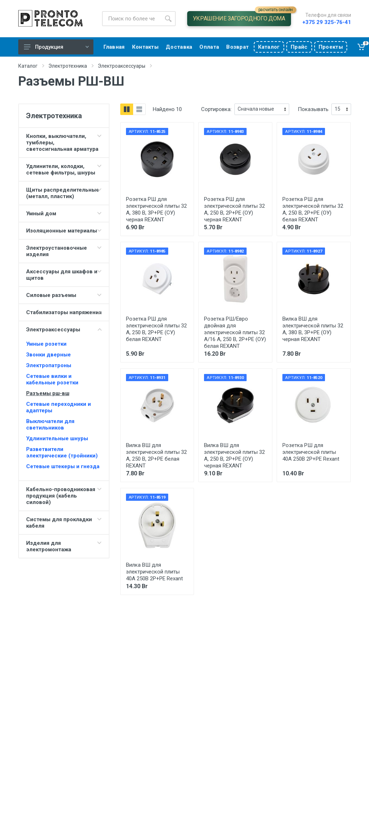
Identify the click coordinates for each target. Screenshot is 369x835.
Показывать (313, 109)
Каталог (28, 66)
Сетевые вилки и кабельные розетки (52, 379)
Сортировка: (216, 109)
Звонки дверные (48, 354)
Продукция (56, 47)
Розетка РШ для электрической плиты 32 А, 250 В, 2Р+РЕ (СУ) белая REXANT (156, 329)
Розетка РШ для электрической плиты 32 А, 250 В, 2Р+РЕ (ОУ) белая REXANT (312, 209)
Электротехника (67, 66)
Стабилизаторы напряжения (64, 312)
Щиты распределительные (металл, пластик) (62, 193)
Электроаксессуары (121, 66)
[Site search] (131, 18)
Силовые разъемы (51, 295)
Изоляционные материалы (61, 230)
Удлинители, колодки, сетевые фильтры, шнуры (60, 169)
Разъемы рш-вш (47, 393)
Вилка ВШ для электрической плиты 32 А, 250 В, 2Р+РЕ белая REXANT (156, 455)
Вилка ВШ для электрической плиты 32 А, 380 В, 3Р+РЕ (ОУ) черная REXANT (312, 329)
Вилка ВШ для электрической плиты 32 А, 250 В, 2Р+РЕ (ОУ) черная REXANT (234, 455)
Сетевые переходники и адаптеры (58, 407)
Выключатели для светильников (50, 424)
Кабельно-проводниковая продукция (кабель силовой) (60, 495)
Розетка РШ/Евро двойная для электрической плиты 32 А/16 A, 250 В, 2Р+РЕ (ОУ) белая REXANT (235, 332)
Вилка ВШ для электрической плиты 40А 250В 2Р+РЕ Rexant (154, 572)
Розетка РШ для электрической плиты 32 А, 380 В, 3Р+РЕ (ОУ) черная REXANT (156, 209)
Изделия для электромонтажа (48, 546)
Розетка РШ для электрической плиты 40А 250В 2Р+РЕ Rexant (310, 452)
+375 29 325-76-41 (326, 22)
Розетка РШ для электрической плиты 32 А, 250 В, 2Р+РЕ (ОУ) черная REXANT (234, 209)
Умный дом (41, 213)
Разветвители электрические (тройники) (62, 452)
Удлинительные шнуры (57, 438)
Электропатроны (48, 365)
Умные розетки (46, 344)
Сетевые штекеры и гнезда (62, 466)
